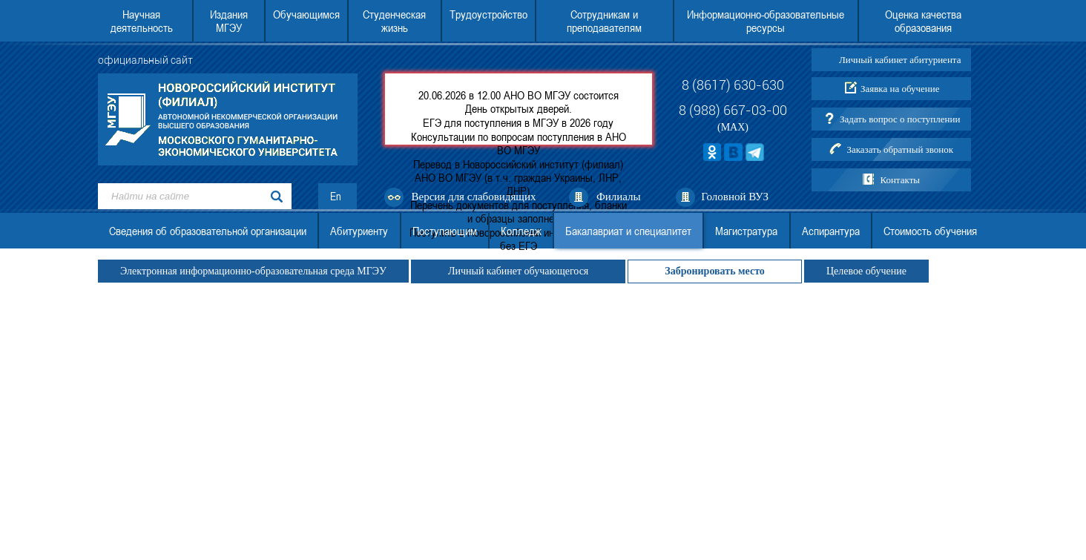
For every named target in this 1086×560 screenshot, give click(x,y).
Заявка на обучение (900, 88)
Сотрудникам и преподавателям (604, 20)
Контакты (900, 179)
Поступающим (444, 230)
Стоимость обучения (930, 230)
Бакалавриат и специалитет (628, 230)
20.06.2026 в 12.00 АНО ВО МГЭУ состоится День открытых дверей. (518, 101)
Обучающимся (306, 14)
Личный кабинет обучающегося (518, 271)
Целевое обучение (866, 271)
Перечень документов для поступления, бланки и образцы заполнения (518, 211)
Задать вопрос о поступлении (900, 119)
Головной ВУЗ (735, 196)
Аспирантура (831, 230)
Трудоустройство (488, 14)
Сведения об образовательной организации (207, 230)
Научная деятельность (142, 20)
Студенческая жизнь (394, 20)
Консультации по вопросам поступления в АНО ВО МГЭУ (518, 143)
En (335, 196)
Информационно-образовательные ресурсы (765, 20)
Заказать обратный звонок (899, 149)
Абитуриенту (359, 230)
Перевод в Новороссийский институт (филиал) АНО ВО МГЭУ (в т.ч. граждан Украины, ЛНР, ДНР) (518, 177)
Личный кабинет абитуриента (900, 59)
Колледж (521, 230)
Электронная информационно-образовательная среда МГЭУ (253, 271)
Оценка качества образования (923, 20)
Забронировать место (715, 271)
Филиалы (618, 196)
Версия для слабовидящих (474, 196)
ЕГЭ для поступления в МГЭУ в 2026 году (518, 122)
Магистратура (746, 230)
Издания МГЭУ (229, 20)
